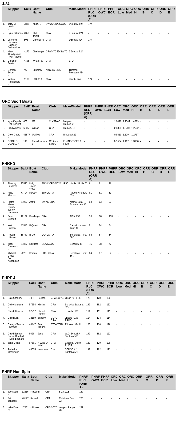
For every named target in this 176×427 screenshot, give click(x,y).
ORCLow (121, 10)
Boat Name (37, 10)
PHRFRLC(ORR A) (92, 14)
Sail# (27, 9)
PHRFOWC (102, 10)
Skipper (13, 9)
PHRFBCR (112, 10)
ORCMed (129, 10)
